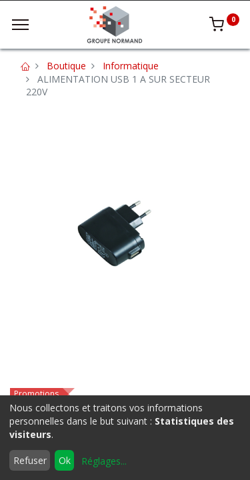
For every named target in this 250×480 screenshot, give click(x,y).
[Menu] (20, 24)
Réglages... (104, 461)
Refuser (30, 460)
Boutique (66, 65)
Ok (65, 460)
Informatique (131, 65)
